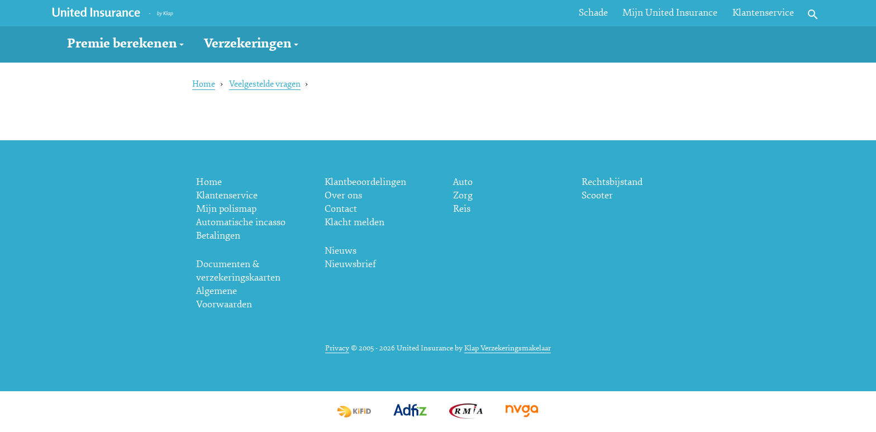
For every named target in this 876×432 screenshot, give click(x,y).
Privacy (337, 348)
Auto (463, 182)
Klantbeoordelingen (365, 182)
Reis (461, 209)
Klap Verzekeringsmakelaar (507, 348)
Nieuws (340, 251)
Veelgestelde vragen (265, 83)
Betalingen (218, 235)
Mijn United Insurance (669, 12)
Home (203, 83)
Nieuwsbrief (350, 264)
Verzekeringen (248, 43)
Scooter (597, 195)
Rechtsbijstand (612, 182)
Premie (122, 43)
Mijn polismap (226, 209)
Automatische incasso (240, 222)
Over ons (343, 195)
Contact (341, 209)
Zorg (463, 195)
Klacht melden (354, 222)
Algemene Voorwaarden (224, 297)
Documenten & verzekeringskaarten (238, 270)
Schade (593, 12)
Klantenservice (763, 12)
